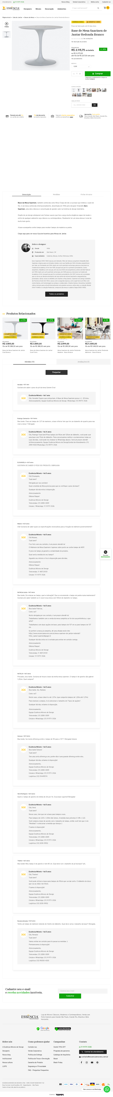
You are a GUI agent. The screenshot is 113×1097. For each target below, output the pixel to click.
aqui (71, 116)
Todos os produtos (56, 296)
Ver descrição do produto (79, 40)
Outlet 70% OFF (60, 1046)
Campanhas (59, 1041)
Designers (6, 1050)
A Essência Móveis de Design (13, 1046)
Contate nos (32, 1046)
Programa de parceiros (62, 1050)
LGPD (4, 1066)
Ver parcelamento (76, 57)
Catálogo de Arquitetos (62, 1054)
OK (94, 104)
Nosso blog (6, 1054)
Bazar (56, 1058)
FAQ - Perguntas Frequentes (38, 1070)
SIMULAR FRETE (75, 99)
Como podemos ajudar (39, 1041)
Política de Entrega (35, 1054)
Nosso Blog (65, 2)
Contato (83, 1041)
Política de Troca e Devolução (39, 1058)
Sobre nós (7, 1041)
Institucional (7, 1058)
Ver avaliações (87, 37)
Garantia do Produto (35, 1062)
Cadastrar (97, 995)
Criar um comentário (57, 376)
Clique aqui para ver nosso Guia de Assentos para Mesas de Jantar (42, 235)
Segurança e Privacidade (37, 1066)
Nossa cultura (7, 1062)
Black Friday (58, 1062)
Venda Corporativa (79, 2)
